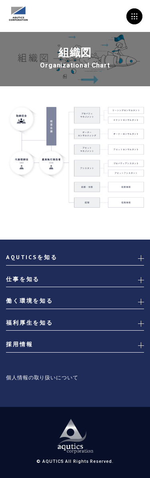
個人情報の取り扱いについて (42, 378)
